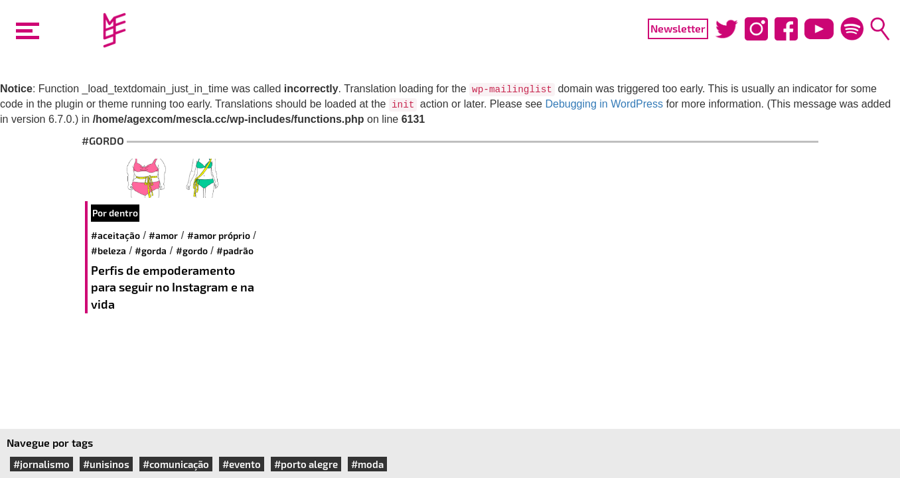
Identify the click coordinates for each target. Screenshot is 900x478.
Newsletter (678, 28)
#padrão (235, 250)
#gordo (192, 250)
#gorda (151, 250)
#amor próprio (218, 235)
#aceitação (115, 235)
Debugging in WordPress (604, 104)
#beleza (108, 250)
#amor (163, 235)
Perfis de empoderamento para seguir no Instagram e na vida (172, 287)
